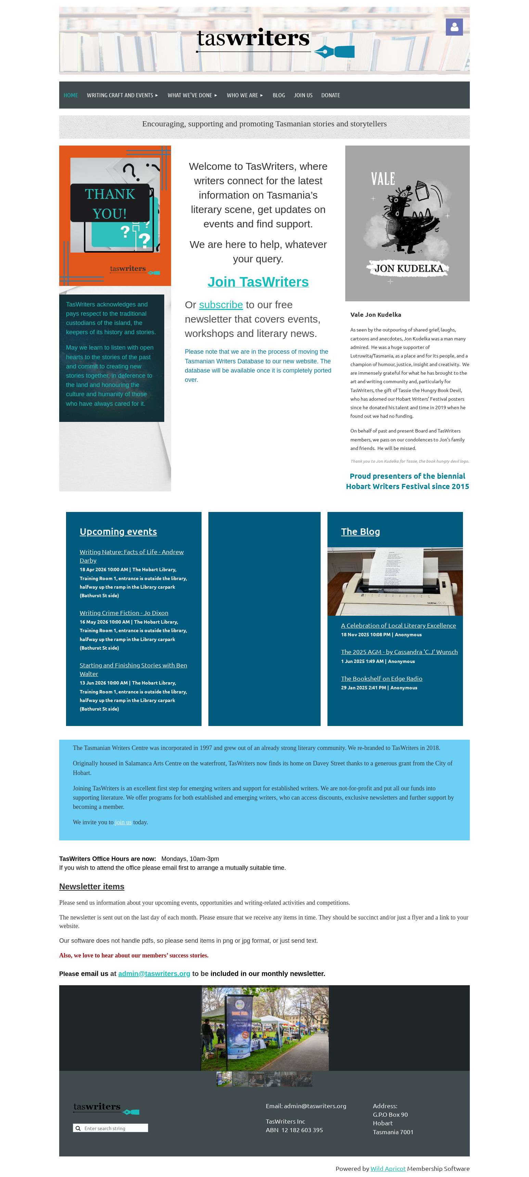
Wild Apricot (388, 1168)
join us (123, 822)
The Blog (360, 531)
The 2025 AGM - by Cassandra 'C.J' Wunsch (399, 651)
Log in (454, 27)
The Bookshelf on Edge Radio (382, 678)
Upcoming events (118, 531)
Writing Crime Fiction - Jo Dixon (124, 612)
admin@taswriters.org (154, 973)
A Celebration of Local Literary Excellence (398, 625)
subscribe (221, 304)
